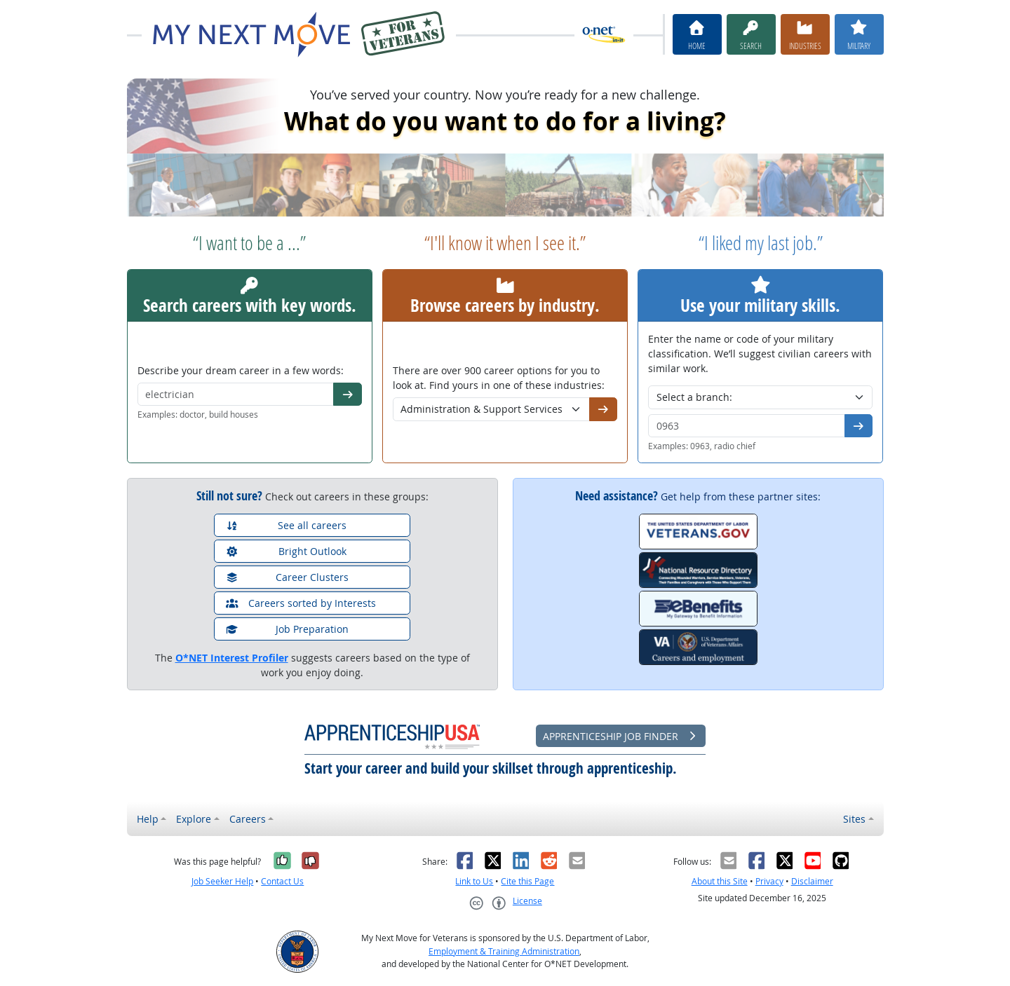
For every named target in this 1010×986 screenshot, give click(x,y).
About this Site (720, 881)
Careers (247, 819)
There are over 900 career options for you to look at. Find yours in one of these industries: (499, 378)
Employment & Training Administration (504, 951)
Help (148, 819)
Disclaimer (812, 881)
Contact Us (282, 881)
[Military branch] (760, 397)
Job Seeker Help (222, 881)
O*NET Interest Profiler (231, 657)
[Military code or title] (746, 426)
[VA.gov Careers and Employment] (698, 647)
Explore (193, 819)
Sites (854, 819)
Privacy (769, 881)
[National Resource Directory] (698, 570)
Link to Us (474, 881)
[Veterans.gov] (698, 531)
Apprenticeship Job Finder (621, 736)
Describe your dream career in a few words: (240, 370)
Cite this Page (527, 881)
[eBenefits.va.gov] (698, 608)
